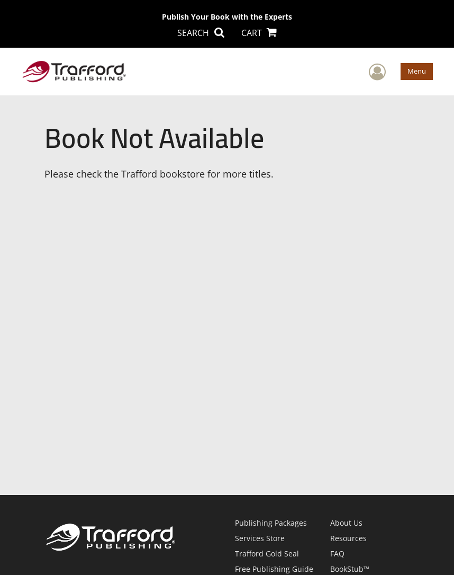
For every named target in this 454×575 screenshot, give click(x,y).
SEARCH (200, 33)
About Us (346, 523)
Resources (348, 538)
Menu (416, 71)
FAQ (337, 554)
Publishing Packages (271, 523)
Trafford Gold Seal (267, 554)
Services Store (260, 538)
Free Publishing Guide (274, 569)
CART (259, 33)
